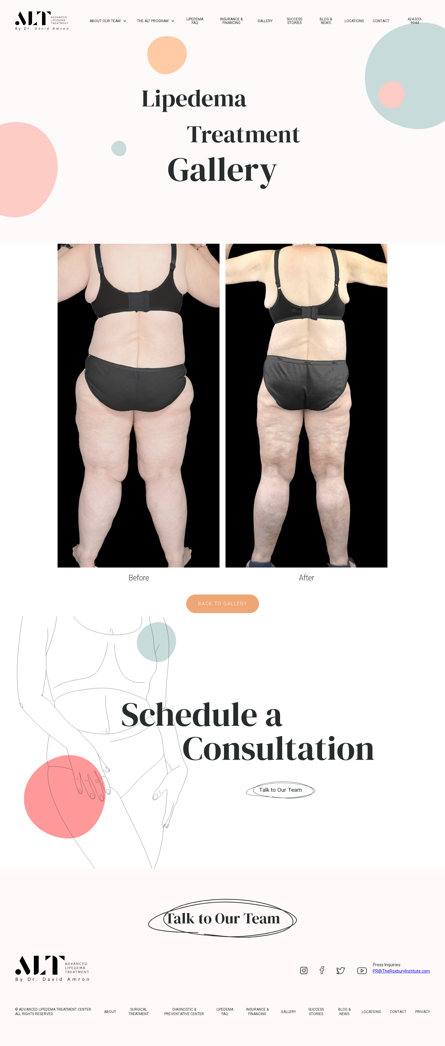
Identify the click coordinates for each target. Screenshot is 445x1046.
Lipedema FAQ (195, 21)
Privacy (422, 1012)
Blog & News (326, 21)
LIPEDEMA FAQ (225, 1011)
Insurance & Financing (231, 21)
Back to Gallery (222, 603)
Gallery (265, 21)
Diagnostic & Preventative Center (184, 1011)
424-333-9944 (415, 21)
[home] (41, 20)
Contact (381, 21)
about (110, 1012)
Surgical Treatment (138, 1011)
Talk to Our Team (280, 789)
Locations (354, 21)
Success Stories (294, 21)
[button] (109, 21)
